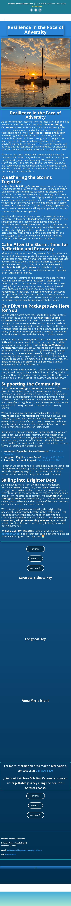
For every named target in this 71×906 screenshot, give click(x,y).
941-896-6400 (44, 770)
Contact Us (34, 549)
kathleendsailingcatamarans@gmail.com (24, 850)
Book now (34, 568)
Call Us (34, 558)
